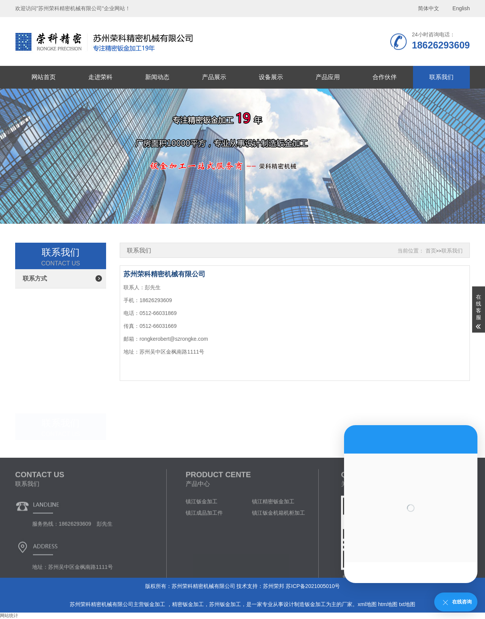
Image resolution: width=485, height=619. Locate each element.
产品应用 (328, 77)
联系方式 (35, 278)
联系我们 (441, 77)
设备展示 (271, 77)
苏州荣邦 (273, 586)
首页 (431, 251)
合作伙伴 (384, 77)
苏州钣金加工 (225, 604)
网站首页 (43, 77)
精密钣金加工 (188, 604)
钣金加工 (155, 604)
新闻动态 (157, 77)
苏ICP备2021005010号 (313, 586)
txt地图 (407, 604)
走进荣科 (100, 77)
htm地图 (387, 604)
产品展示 (214, 77)
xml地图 (367, 604)
